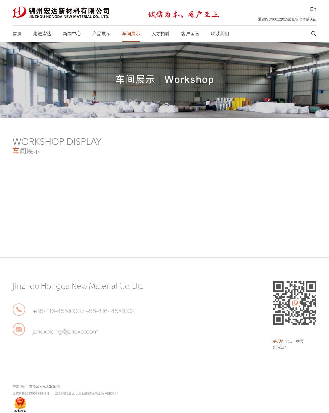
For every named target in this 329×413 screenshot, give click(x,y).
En (313, 9)
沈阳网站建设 (65, 393)
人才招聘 (161, 33)
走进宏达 (42, 33)
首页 (17, 33)
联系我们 (220, 33)
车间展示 (131, 33)
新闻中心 (72, 33)
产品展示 (101, 33)
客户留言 (190, 33)
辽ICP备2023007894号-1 (31, 393)
